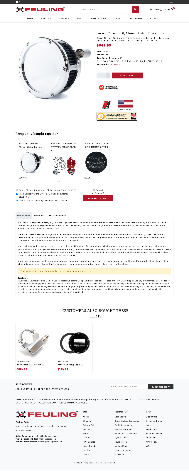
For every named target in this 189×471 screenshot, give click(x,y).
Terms (86, 434)
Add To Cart (127, 75)
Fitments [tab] (40, 216)
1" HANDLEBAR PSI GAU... (31, 365)
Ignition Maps (120, 447)
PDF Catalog (89, 442)
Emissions (119, 455)
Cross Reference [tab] (59, 216)
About (86, 417)
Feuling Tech (120, 442)
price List (150, 438)
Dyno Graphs (120, 438)
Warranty (136, 18)
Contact (155, 18)
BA (107, 55)
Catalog (46, 19)
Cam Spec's (120, 417)
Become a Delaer (154, 422)
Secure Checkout (154, 434)
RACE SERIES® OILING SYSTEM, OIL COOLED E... (64, 147)
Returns (64, 18)
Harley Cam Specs (123, 430)
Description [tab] (24, 216)
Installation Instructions (125, 434)
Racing (118, 18)
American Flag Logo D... (71, 365)
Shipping (87, 422)
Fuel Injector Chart (123, 426)
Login (171, 2)
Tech (79, 19)
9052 (26, 362)
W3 (147, 447)
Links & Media (90, 447)
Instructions (98, 18)
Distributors (151, 417)
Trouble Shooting (122, 451)
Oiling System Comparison (127, 422)
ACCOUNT (156, 10)
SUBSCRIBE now (161, 387)
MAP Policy (151, 442)
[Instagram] (20, 2)
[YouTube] (17, 2)
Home (30, 18)
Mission (86, 451)
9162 (67, 362)
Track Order (152, 430)
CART (169, 9)
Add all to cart (97, 198)
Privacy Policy (90, 426)
